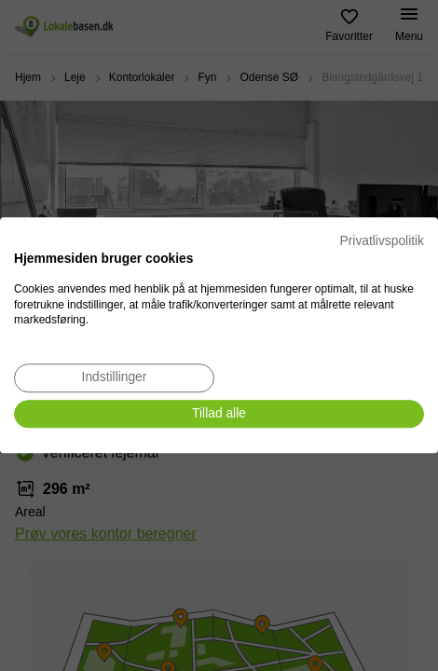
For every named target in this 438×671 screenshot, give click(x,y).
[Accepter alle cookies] (219, 414)
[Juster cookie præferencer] (114, 377)
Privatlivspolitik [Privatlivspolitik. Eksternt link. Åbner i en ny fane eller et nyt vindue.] (382, 241)
